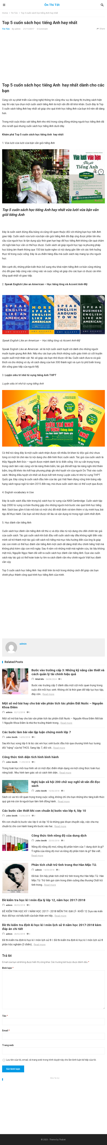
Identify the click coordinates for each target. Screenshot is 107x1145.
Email (6, 1030)
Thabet (62, 1139)
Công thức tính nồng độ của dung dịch (59, 835)
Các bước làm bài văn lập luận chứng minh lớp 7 (36, 732)
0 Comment (42, 29)
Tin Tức (14, 13)
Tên (5, 1016)
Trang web (8, 1045)
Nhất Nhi (39, 679)
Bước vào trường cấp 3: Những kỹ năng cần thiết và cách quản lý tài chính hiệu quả (67, 672)
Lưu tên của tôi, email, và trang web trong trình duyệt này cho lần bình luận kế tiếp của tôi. (51, 1060)
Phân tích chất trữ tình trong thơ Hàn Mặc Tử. (64, 865)
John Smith (11, 737)
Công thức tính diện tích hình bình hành (30, 757)
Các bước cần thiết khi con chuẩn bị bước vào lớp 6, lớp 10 (44, 811)
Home (5, 13)
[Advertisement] (53, 56)
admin (18, 29)
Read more (48, 694)
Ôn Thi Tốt (52, 5)
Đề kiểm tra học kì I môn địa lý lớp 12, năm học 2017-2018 (43, 900)
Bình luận (8, 968)
